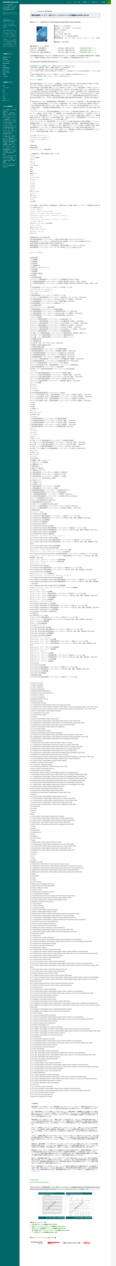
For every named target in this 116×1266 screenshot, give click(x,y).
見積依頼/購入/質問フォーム (88, 48)
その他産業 (5, 76)
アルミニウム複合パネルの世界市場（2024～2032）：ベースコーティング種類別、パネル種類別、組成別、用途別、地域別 (10, 159)
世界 (46, 11)
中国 (4, 92)
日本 (4, 89)
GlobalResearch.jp (10, 2)
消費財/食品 (5, 59)
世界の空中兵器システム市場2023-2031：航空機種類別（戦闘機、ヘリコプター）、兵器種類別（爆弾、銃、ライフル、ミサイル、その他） (9, 143)
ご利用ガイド (85, 2)
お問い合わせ (95, 2)
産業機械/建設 (6, 67)
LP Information (40, 11)
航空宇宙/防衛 (6, 72)
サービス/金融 (6, 61)
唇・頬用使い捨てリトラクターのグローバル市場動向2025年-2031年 (51, 1230)
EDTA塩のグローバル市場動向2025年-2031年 (44, 1224)
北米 (4, 96)
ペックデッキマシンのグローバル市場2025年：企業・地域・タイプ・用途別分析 (9, 137)
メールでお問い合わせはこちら (70, 1189)
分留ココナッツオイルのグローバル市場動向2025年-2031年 (48, 1226)
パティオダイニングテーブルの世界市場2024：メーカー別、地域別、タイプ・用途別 (9, 149)
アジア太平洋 (6, 87)
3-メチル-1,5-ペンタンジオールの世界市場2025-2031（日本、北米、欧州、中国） (9, 127)
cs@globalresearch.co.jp (8, 20)
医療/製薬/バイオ (7, 57)
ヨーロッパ (5, 94)
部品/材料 (49, 11)
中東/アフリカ (6, 100)
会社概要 (103, 2)
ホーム (69, 2)
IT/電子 (4, 65)
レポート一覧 (76, 2)
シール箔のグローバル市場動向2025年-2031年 (44, 1232)
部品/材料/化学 (6, 63)
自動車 (4, 74)
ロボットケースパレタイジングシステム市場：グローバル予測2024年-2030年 (9, 132)
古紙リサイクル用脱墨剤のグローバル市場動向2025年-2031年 (49, 1228)
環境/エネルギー (6, 70)
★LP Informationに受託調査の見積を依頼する (43, 61)
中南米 (4, 98)
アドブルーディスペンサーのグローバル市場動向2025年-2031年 (9, 165)
